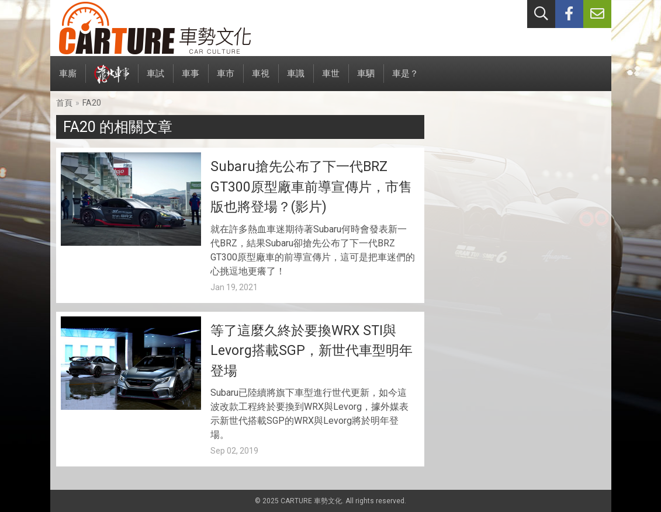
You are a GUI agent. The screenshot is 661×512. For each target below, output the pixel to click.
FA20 (91, 102)
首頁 (64, 102)
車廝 (67, 79)
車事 (190, 79)
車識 (295, 79)
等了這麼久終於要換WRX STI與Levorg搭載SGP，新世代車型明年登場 (311, 351)
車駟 (365, 79)
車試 (155, 79)
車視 (260, 79)
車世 (330, 79)
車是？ (405, 79)
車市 (225, 79)
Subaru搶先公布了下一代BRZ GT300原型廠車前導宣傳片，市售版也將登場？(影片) (311, 187)
